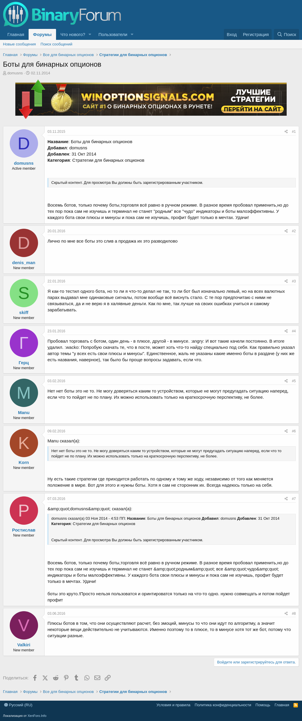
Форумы (42, 34)
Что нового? (72, 34)
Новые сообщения (19, 44)
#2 (294, 231)
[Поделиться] (286, 131)
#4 (294, 331)
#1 (294, 132)
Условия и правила (174, 705)
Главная (15, 34)
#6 (294, 431)
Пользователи (113, 34)
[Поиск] (286, 34)
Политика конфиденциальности (223, 705)
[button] (90, 34)
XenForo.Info (37, 715)
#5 (294, 381)
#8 (294, 614)
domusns (15, 73)
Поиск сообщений (57, 44)
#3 (294, 281)
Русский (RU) (18, 705)
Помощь (262, 705)
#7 (294, 499)
